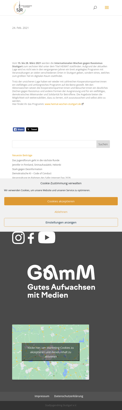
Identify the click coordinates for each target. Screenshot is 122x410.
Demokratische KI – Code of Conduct (31, 173)
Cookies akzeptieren (61, 201)
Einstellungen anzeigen (61, 222)
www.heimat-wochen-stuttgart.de (64, 104)
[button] (107, 10)
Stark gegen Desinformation (27, 169)
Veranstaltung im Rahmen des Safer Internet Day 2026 (41, 177)
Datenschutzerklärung (68, 396)
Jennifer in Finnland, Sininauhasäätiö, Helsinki (36, 164)
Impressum (42, 396)
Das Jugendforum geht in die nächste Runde (35, 160)
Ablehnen (61, 212)
